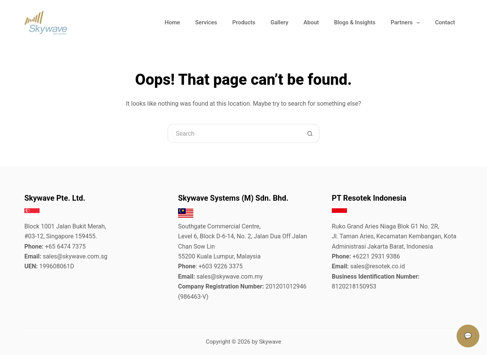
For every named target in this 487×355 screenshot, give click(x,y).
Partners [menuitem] (407, 22)
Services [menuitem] (206, 22)
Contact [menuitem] (445, 22)
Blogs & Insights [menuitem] (355, 22)
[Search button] (310, 133)
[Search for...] (234, 133)
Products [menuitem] (243, 22)
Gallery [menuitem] (279, 22)
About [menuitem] (311, 22)
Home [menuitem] (172, 22)
